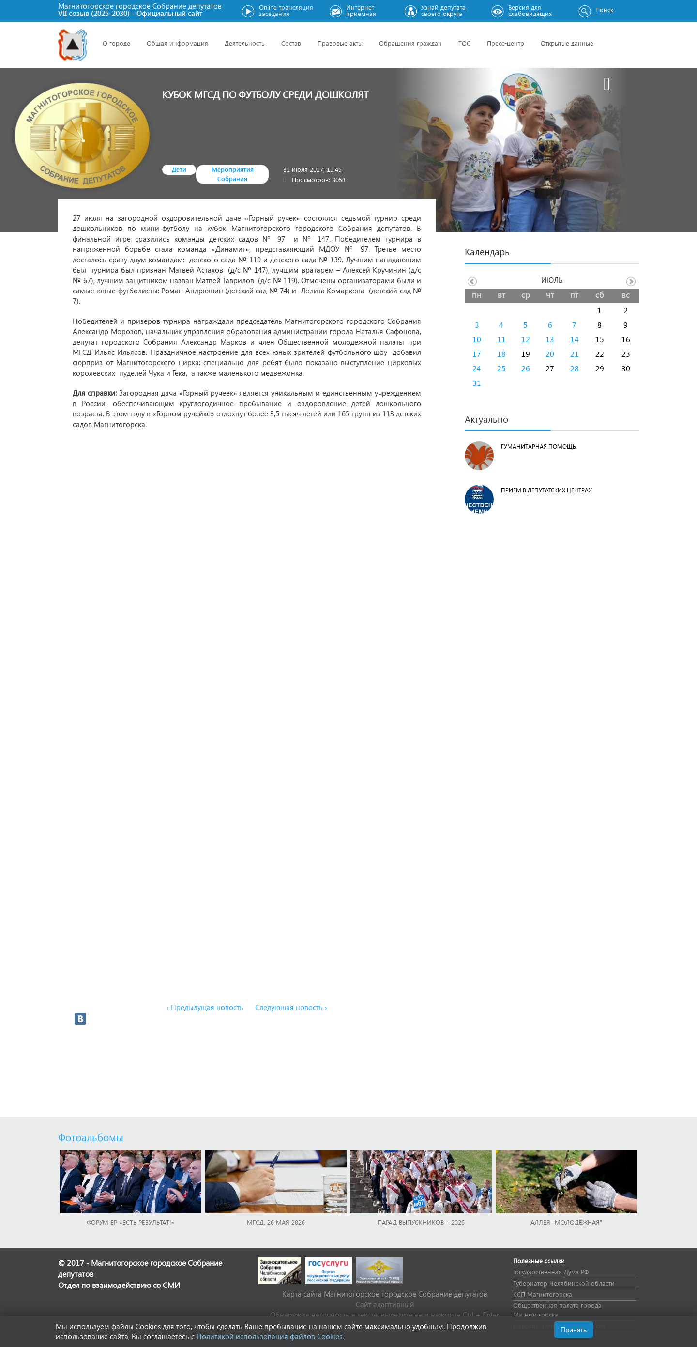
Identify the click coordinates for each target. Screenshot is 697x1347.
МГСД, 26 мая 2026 (276, 1221)
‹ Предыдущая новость (205, 1007)
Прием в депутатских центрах (546, 490)
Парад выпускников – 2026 (421, 1221)
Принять (574, 1329)
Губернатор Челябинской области (564, 1283)
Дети (179, 169)
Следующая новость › (291, 1007)
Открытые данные (567, 43)
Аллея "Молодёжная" (566, 1221)
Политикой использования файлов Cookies (269, 1336)
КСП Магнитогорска (542, 1294)
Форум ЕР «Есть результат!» (131, 1221)
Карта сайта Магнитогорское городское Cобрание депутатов (384, 1294)
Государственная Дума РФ (551, 1272)
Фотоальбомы (90, 1137)
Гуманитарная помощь (538, 446)
